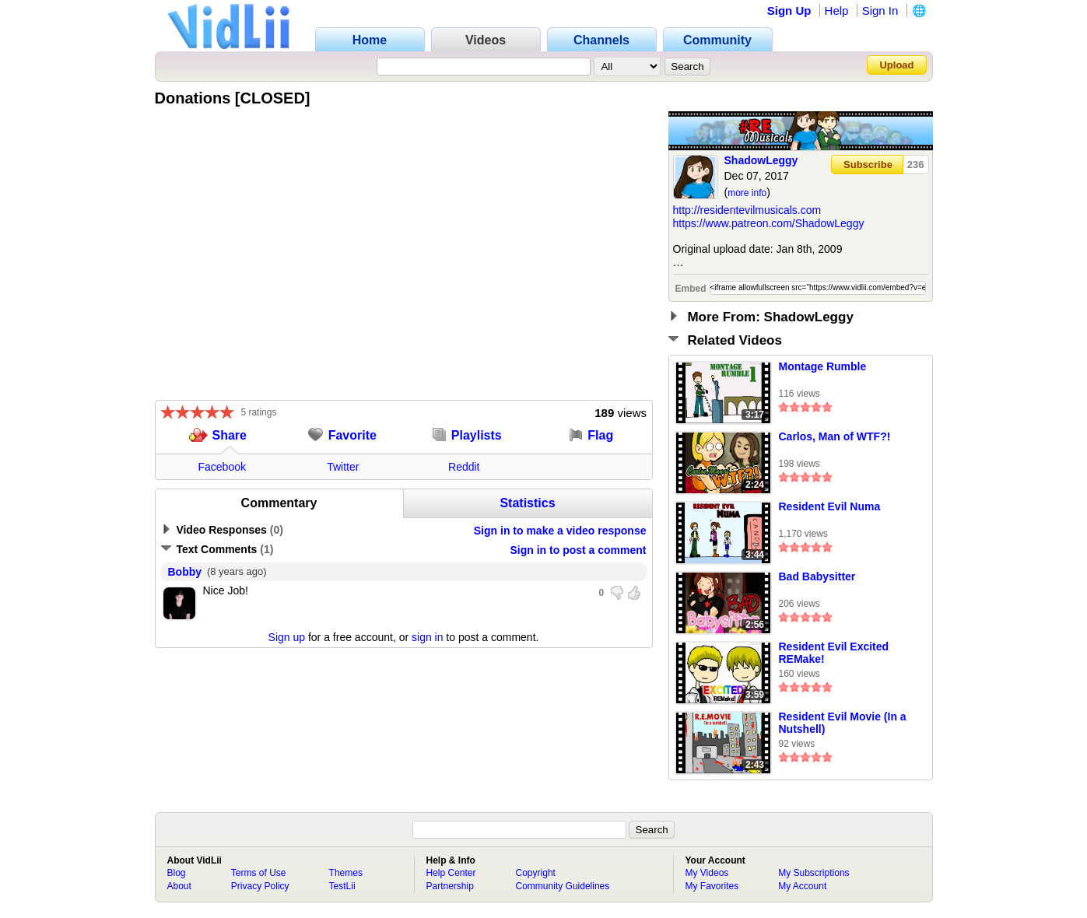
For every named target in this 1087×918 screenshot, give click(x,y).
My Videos (707, 872)
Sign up (286, 637)
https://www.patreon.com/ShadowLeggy (768, 223)
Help (837, 10)
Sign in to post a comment (578, 550)
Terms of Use (258, 872)
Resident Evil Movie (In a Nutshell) (842, 722)
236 (915, 164)
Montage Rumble (823, 366)
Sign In (880, 10)
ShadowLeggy (761, 160)
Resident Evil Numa (830, 506)
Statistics (527, 503)
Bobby (185, 572)
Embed (691, 288)
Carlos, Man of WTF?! (835, 436)
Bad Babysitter (817, 576)
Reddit (463, 467)
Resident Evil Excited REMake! (834, 652)
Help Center (451, 872)
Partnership (450, 886)
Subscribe (867, 164)
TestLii (342, 886)
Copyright (536, 872)
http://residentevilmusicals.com (747, 210)
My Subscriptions (813, 872)
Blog (176, 872)
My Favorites (712, 886)
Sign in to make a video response (560, 530)
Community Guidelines (563, 886)
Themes (346, 872)
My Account (802, 886)
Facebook (222, 467)
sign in (427, 637)
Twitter (343, 467)
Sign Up (789, 10)
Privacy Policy (260, 886)
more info (747, 192)
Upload (896, 65)
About (179, 886)
